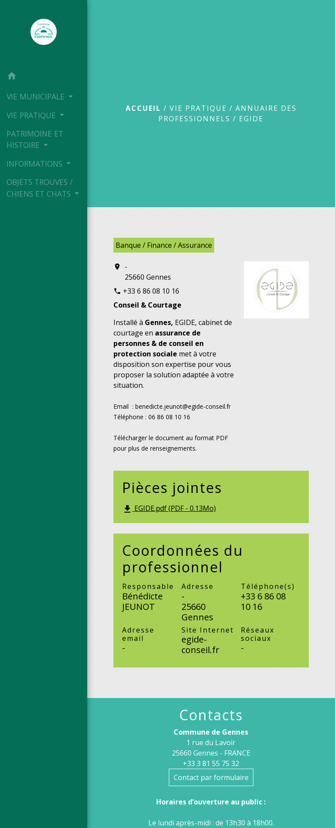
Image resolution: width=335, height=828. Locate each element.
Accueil (143, 108)
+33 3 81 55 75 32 (211, 763)
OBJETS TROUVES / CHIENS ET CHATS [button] (40, 187)
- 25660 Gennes (148, 272)
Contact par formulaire (211, 777)
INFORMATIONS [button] (36, 163)
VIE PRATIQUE (198, 108)
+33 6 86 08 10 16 (151, 291)
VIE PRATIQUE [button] (32, 115)
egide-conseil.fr (200, 644)
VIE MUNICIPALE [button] (37, 96)
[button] (44, 77)
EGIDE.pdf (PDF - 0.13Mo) (169, 508)
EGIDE (251, 118)
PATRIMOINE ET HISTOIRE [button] (35, 139)
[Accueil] (44, 34)
